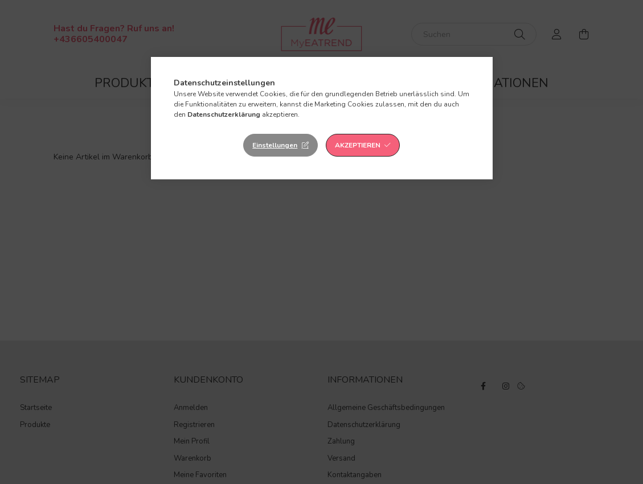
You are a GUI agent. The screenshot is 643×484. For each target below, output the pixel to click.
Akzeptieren (357, 145)
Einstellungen (274, 145)
